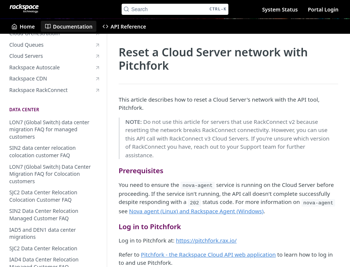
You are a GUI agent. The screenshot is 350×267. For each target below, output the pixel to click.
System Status (280, 9)
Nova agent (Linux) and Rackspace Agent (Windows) (196, 211)
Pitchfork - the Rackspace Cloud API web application (208, 254)
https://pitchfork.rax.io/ (206, 240)
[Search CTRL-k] (175, 9)
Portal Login (323, 9)
